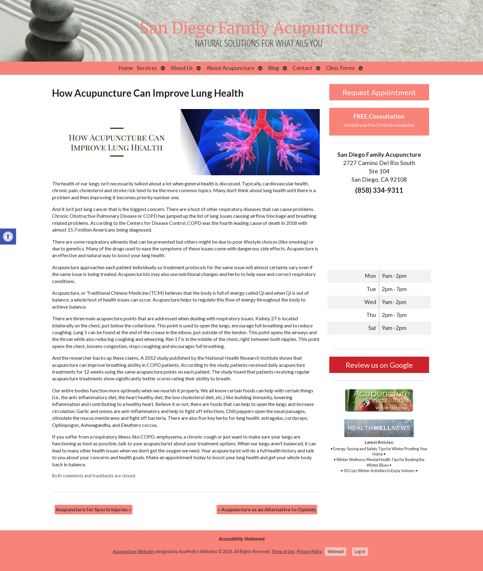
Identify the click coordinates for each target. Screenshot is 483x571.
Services (147, 68)
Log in (360, 551)
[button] (8, 237)
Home (125, 68)
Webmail (335, 551)
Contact (302, 68)
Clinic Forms (340, 68)
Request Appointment (379, 92)
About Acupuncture (230, 68)
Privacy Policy (309, 551)
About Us (182, 68)
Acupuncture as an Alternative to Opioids (267, 509)
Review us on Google (379, 364)
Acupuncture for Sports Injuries (93, 509)
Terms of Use (283, 551)
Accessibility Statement (242, 538)
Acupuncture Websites (134, 551)
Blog (273, 68)
